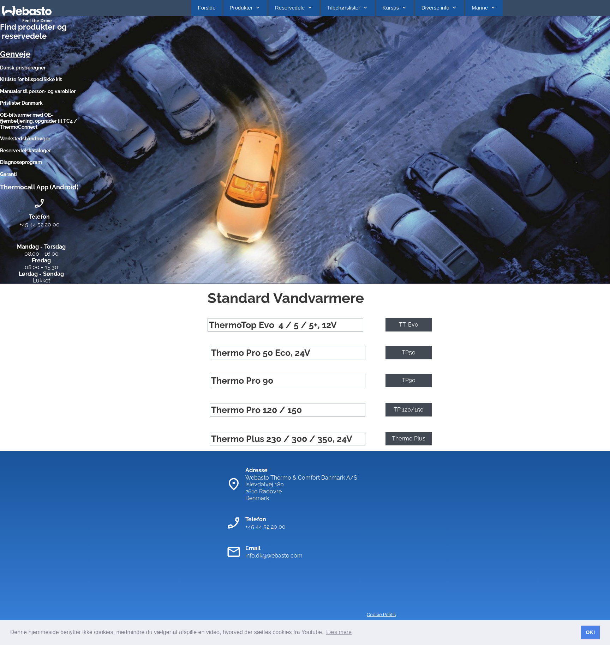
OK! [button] (590, 632)
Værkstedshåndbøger (25, 138)
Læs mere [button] (339, 632)
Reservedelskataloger (25, 150)
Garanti (8, 174)
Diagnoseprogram (21, 162)
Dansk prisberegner (23, 68)
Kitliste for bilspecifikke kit (31, 79)
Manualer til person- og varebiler (38, 91)
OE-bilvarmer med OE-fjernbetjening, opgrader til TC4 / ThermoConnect (38, 121)
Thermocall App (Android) (39, 187)
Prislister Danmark (21, 103)
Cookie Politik (381, 614)
